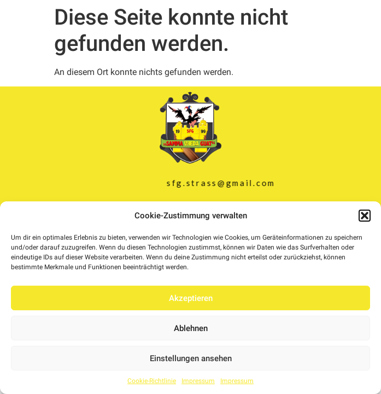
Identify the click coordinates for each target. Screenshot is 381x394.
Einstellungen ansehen (191, 358)
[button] (364, 215)
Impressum (198, 381)
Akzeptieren (191, 298)
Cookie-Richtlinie (151, 381)
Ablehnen (191, 328)
